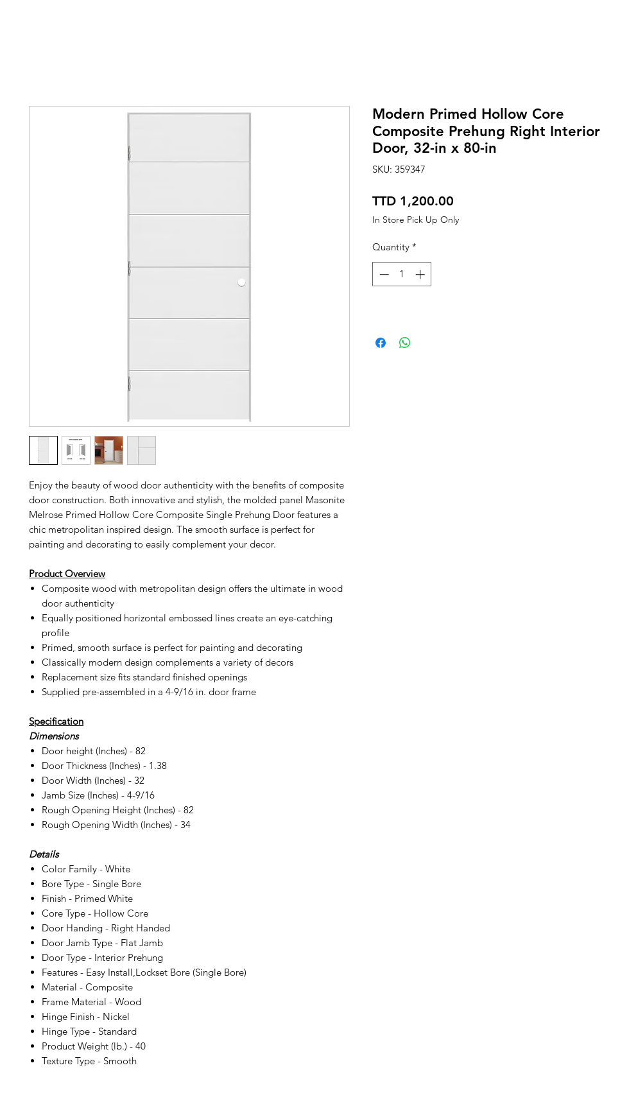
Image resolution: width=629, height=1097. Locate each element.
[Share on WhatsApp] (405, 342)
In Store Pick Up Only (415, 219)
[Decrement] (383, 274)
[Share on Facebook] (380, 342)
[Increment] (421, 274)
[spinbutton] (402, 274)
